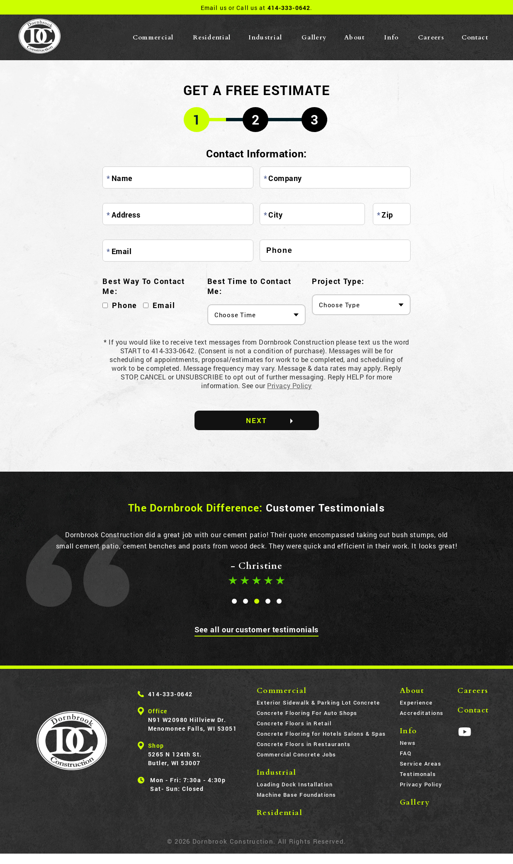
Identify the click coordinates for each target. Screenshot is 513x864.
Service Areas (421, 764)
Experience (416, 703)
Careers (431, 37)
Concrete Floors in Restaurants (304, 744)
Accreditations (422, 713)
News (408, 743)
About (354, 37)
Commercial (153, 37)
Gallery (314, 37)
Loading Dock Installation (295, 784)
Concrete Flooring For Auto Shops (307, 713)
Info (391, 37)
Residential (212, 37)
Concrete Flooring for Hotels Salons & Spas (321, 734)
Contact (475, 37)
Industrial (265, 37)
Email (164, 305)
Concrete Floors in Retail (294, 723)
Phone (124, 305)
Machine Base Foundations (296, 795)
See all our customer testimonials (257, 630)
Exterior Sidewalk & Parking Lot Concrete (318, 703)
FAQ (406, 753)
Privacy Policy (289, 385)
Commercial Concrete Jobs (296, 755)
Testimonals (418, 774)
